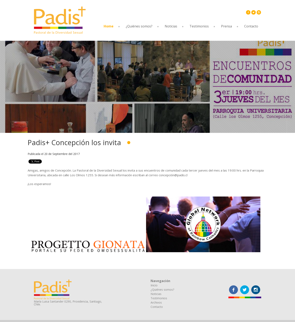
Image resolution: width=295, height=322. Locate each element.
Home (108, 26)
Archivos (156, 302)
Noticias (171, 26)
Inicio (154, 285)
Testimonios (199, 26)
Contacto (251, 26)
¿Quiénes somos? (139, 26)
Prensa (226, 26)
